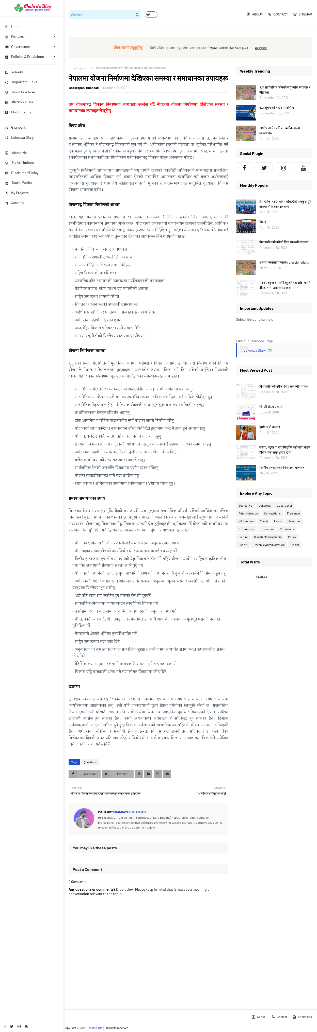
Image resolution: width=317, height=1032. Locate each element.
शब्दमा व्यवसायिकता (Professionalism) (284, 262)
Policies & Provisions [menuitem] (24, 56)
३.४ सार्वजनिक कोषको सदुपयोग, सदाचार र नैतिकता (284, 89)
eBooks (14, 72)
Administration (248, 513)
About (255, 14)
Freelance (293, 513)
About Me (16, 152)
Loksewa (265, 505)
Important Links (21, 82)
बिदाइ (262, 222)
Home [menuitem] (12, 26)
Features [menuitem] (15, 36)
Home (72, 68)
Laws (277, 521)
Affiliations (302, 1017)
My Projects (17, 193)
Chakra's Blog (95, 1027)
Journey (14, 202)
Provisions (287, 529)
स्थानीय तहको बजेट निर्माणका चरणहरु (281, 468)
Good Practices (20, 92)
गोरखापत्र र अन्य (19, 102)
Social (295, 544)
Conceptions (272, 513)
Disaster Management (268, 537)
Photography (18, 112)
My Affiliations (19, 162)
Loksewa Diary (19, 137)
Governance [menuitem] (17, 46)
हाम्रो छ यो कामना (269, 427)
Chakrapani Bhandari (84, 88)
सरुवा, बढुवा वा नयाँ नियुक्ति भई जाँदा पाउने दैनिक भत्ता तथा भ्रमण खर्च (284, 285)
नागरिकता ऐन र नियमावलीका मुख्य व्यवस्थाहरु (279, 130)
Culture (243, 537)
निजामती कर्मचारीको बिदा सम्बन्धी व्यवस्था (283, 242)
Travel (264, 521)
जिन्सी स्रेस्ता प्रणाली (270, 407)
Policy (292, 537)
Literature (267, 529)
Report (243, 544)
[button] (151, 14)
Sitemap (302, 14)
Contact (278, 14)
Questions (86, 68)
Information (246, 521)
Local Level (284, 505)
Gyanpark (15, 127)
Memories (294, 521)
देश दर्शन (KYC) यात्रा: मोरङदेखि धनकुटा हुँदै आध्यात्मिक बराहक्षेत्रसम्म (285, 204)
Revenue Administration (269, 544)
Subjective (245, 505)
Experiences (247, 529)
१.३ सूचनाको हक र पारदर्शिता (276, 108)
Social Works (18, 182)
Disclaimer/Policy (21, 172)
